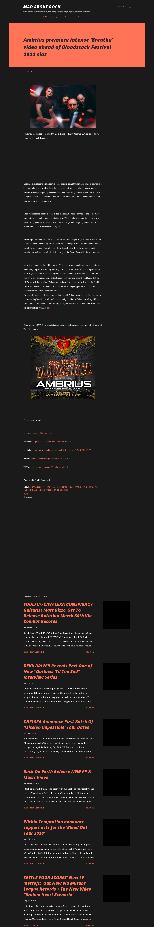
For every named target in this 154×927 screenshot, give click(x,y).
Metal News (93, 487)
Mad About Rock (41, 7)
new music (64, 490)
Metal (84, 487)
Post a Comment (37, 652)
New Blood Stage (51, 490)
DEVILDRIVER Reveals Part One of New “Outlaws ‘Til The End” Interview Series (58, 671)
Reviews (81, 17)
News (92, 17)
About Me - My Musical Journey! (46, 17)
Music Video (38, 490)
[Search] (121, 7)
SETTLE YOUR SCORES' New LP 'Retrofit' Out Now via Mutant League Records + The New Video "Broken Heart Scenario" (57, 886)
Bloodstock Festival (46, 487)
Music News (28, 490)
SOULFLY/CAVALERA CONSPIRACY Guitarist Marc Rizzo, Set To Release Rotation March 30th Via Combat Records (58, 612)
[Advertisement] (60, 569)
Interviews (67, 17)
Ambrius (33, 487)
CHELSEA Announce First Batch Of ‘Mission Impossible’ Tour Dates (58, 724)
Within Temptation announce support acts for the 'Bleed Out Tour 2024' (55, 827)
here (48, 308)
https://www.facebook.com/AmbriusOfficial (52, 441)
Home (25, 17)
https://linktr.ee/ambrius (42, 433)
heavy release (61, 487)
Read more (90, 652)
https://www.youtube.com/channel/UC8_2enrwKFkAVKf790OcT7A (61, 450)
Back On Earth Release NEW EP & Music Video (57, 774)
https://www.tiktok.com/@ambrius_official (49, 467)
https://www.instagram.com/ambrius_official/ (52, 458)
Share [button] (26, 494)
